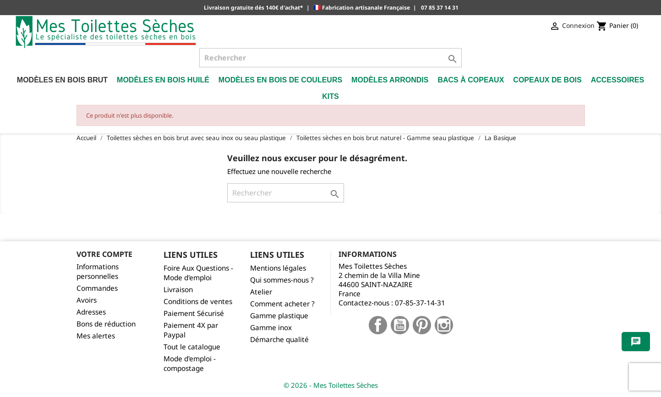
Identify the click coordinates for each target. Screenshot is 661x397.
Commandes (97, 288)
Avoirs (86, 300)
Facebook (378, 325)
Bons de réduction (106, 324)
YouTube (400, 325)
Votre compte (104, 254)
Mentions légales (278, 268)
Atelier (261, 292)
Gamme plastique (279, 316)
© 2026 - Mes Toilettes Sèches (331, 385)
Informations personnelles (97, 271)
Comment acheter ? (282, 304)
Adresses (91, 312)
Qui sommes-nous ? (282, 280)
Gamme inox (271, 327)
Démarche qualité (279, 339)
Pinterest (422, 325)
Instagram (444, 325)
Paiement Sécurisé (194, 313)
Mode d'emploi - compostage (190, 363)
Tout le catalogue (192, 347)
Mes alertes (95, 336)
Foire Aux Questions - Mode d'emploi (198, 273)
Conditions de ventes (198, 301)
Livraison (178, 289)
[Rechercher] (330, 57)
